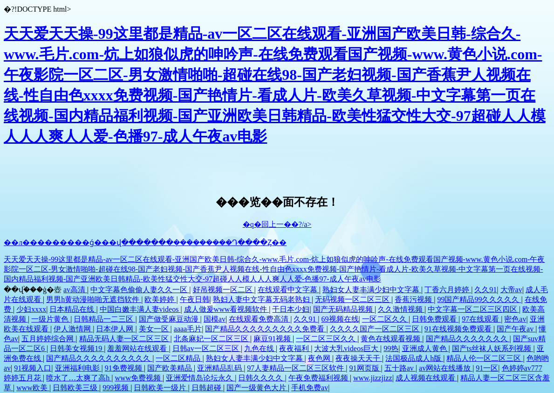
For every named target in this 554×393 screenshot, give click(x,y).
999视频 (116, 388)
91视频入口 (32, 368)
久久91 (485, 290)
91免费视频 (124, 368)
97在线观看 (481, 319)
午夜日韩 (195, 299)
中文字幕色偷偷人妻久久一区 (139, 290)
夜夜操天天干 (358, 358)
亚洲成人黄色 (425, 348)
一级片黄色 (50, 319)
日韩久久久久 (261, 378)
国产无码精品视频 (344, 309)
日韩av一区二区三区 (206, 348)
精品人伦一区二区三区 (484, 358)
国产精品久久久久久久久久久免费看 (265, 329)
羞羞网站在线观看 (138, 348)
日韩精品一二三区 (104, 319)
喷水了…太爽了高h (78, 378)
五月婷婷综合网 (48, 339)
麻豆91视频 (273, 339)
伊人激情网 (73, 329)
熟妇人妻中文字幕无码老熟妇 (262, 299)
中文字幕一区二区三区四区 (473, 309)
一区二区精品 (179, 358)
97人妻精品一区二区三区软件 (296, 368)
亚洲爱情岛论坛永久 (200, 378)
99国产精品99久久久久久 (479, 299)
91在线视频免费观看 (458, 329)
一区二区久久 (385, 319)
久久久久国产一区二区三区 (375, 329)
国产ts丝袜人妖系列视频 (492, 348)
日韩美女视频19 (77, 348)
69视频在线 (340, 319)
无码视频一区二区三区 (353, 299)
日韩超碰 (207, 388)
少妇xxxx (31, 309)
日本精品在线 (72, 309)
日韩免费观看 (435, 319)
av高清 (75, 290)
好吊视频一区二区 (223, 290)
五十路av (400, 368)
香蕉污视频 (414, 299)
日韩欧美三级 (76, 388)
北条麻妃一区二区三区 (212, 339)
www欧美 (32, 388)
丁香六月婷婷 (447, 290)
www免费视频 (139, 378)
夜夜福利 (295, 348)
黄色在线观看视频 (391, 339)
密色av (515, 319)
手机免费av (309, 388)
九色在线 (260, 348)
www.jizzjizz (372, 378)
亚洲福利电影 (78, 368)
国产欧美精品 (170, 368)
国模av (215, 319)
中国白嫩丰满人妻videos (140, 309)
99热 (390, 348)
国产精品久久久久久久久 (468, 339)
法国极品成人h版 (414, 358)
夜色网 (320, 358)
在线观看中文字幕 (288, 290)
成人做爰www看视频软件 (226, 309)
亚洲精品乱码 (220, 368)
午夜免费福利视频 (319, 378)
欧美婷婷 (160, 299)
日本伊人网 (115, 329)
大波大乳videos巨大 (347, 348)
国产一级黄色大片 (257, 388)
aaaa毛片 (188, 329)
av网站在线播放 (445, 368)
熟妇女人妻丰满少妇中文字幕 (371, 290)
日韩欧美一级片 (161, 388)
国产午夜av (516, 329)
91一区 (487, 368)
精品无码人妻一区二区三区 (125, 339)
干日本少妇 (290, 309)
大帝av (511, 290)
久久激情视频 (401, 309)
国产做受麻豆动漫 (169, 319)
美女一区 (155, 329)
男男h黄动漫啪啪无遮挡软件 (93, 299)
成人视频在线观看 (426, 378)
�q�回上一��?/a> (277, 224)
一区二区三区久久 (326, 339)
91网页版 (365, 368)
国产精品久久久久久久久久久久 (99, 358)
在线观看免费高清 (259, 319)
